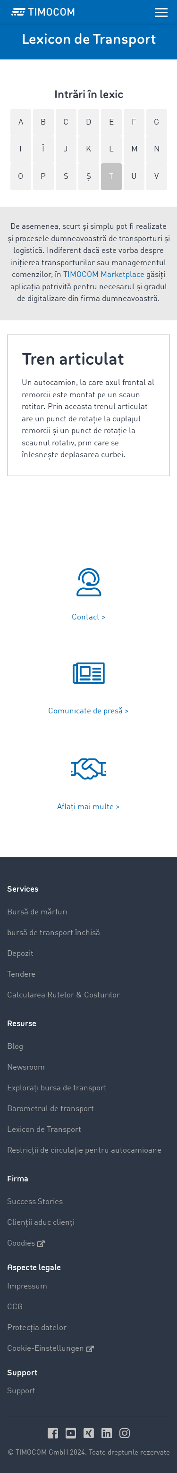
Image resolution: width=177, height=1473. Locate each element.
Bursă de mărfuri (37, 912)
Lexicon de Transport (44, 1130)
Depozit (20, 954)
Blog (15, 1047)
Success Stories (35, 1202)
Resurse (21, 1023)
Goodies (26, 1243)
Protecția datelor (37, 1328)
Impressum (27, 1286)
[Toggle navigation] (161, 12)
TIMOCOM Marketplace (103, 275)
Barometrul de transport (50, 1109)
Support (21, 1391)
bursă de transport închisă (53, 933)
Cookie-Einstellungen (50, 1349)
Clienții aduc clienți (41, 1223)
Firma (17, 1178)
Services (22, 889)
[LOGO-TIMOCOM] (43, 12)
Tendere (21, 975)
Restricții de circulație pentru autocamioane (84, 1151)
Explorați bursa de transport (57, 1088)
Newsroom (26, 1067)
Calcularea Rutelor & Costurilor (63, 995)
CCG (15, 1307)
